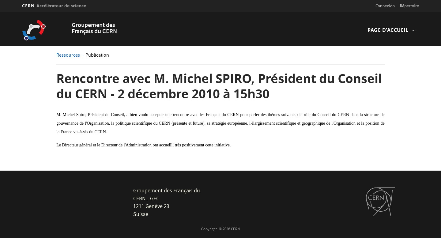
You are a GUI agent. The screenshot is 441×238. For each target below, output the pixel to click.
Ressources (68, 55)
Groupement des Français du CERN (94, 28)
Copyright (209, 229)
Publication (97, 55)
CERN (54, 6)
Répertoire (409, 6)
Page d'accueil (388, 30)
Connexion (385, 6)
